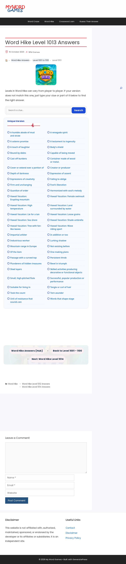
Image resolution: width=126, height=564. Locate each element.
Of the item (16, 252)
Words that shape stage (62, 298)
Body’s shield (56, 147)
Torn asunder (57, 292)
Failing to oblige (58, 179)
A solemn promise (19, 141)
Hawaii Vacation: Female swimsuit (67, 196)
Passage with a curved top (23, 257)
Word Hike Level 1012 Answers (36, 383)
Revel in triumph (58, 263)
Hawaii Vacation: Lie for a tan (24, 214)
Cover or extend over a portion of (27, 167)
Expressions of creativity (22, 179)
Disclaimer (71, 532)
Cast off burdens (18, 158)
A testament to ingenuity (62, 141)
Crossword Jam (66, 21)
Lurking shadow (58, 240)
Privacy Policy (73, 538)
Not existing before (60, 246)
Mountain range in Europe (23, 246)
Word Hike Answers (20, 60)
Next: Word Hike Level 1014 (48, 359)
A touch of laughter (20, 147)
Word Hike (49, 21)
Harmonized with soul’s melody (66, 190)
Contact (70, 527)
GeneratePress (80, 559)
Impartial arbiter (18, 234)
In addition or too (59, 234)
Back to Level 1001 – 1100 (67, 350)
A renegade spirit (59, 132)
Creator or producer (60, 167)
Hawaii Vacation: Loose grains (65, 214)
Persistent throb (58, 257)
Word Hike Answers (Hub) (27, 350)
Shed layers (16, 269)
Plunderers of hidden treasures (26, 263)
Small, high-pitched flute (22, 278)
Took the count (17, 292)
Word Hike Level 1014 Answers (36, 386)
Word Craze (33, 21)
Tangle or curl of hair (60, 287)
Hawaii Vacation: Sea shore (23, 220)
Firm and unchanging (21, 184)
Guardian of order (19, 190)
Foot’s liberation (58, 184)
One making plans (59, 252)
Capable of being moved (62, 152)
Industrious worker (20, 240)
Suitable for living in (20, 287)
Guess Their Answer (89, 21)
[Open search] (120, 88)
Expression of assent (60, 173)
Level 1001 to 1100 (41, 60)
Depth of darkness (19, 173)
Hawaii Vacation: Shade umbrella (66, 220)
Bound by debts (18, 152)
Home (6, 60)
